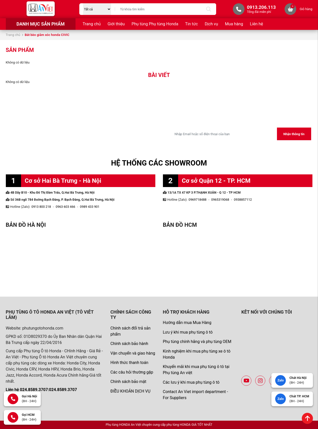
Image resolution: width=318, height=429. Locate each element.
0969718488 (198, 199)
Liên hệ (256, 24)
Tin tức (191, 24)
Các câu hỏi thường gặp (131, 372)
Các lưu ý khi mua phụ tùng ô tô (191, 382)
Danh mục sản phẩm (40, 24)
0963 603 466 (65, 207)
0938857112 (243, 199)
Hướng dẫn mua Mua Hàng (187, 322)
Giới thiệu (116, 24)
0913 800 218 (41, 207)
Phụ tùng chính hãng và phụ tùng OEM (197, 341)
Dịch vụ (211, 24)
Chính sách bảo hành (129, 343)
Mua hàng (234, 24)
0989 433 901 (90, 207)
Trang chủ (92, 24)
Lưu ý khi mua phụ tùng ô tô (188, 332)
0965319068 (220, 199)
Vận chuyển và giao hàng (132, 353)
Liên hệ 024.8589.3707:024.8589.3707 (41, 389)
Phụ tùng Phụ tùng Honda (155, 24)
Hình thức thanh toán (129, 362)
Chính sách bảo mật (128, 381)
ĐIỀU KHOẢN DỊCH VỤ (130, 391)
